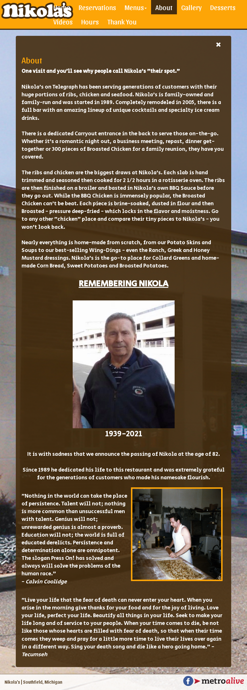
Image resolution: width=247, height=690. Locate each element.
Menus (136, 7)
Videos (63, 21)
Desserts (223, 7)
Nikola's (12, 682)
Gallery (191, 7)
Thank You (122, 21)
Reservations (97, 7)
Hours (90, 21)
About (164, 7)
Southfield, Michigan (42, 682)
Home (61, 7)
